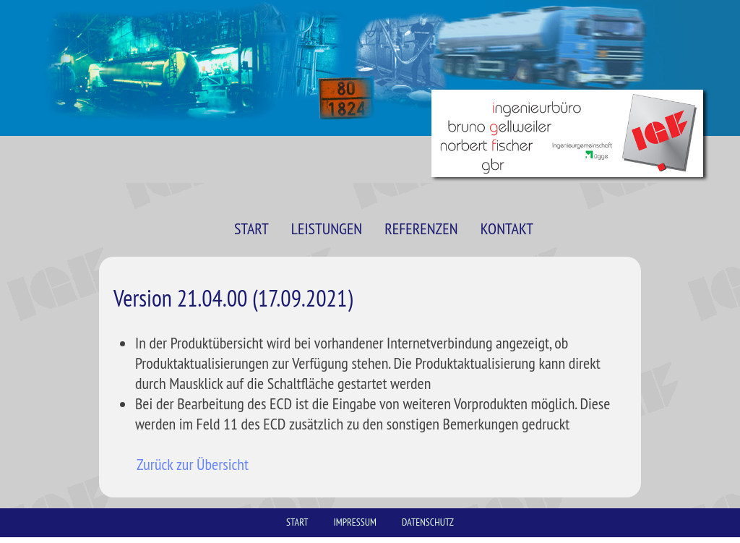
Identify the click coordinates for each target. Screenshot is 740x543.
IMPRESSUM (355, 522)
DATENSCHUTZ (428, 522)
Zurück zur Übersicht (193, 464)
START (251, 228)
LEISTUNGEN (326, 228)
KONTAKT (507, 228)
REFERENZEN (420, 228)
